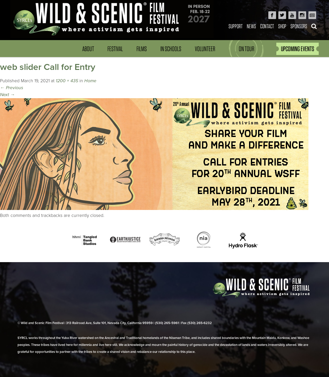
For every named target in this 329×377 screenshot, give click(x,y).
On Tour (246, 49)
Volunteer (205, 49)
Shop (282, 26)
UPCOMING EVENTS (297, 49)
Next (7, 94)
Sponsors (298, 26)
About (88, 49)
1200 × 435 (67, 81)
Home (90, 81)
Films (141, 49)
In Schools (170, 49)
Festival (115, 49)
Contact (267, 26)
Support (236, 26)
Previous (11, 87)
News (251, 26)
